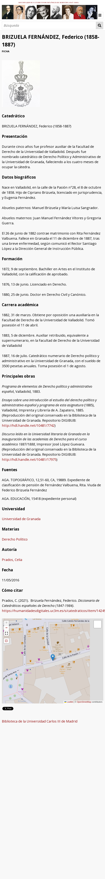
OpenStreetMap (84, 702)
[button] (53, 657)
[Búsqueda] (49, 25)
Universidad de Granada (21, 519)
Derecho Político (15, 539)
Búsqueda (99, 25)
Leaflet (68, 702)
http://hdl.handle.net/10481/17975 (29, 459)
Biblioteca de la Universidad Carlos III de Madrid (39, 721)
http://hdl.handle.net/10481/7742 (28, 425)
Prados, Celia (12, 559)
